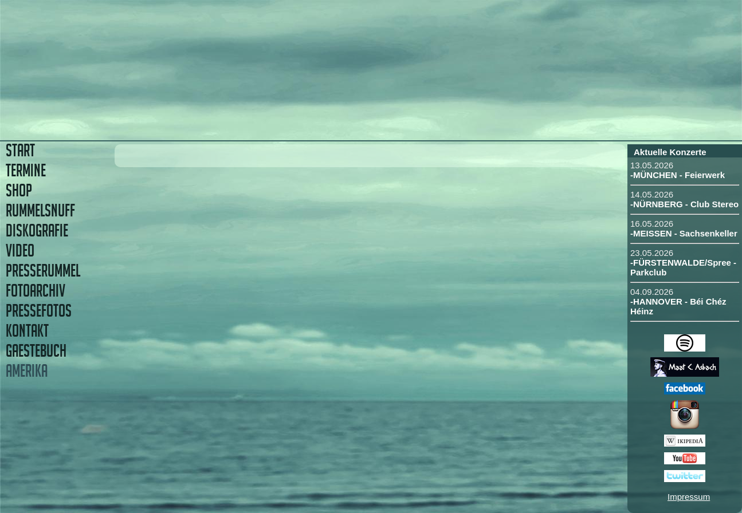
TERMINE (26, 170)
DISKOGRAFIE (37, 230)
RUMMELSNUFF (40, 210)
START (20, 150)
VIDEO (20, 250)
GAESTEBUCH (36, 350)
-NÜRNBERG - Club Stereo (684, 204)
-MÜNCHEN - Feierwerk (677, 175)
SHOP (19, 190)
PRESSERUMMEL (43, 270)
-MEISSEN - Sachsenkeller (683, 233)
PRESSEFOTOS (39, 310)
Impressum (689, 497)
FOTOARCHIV (35, 290)
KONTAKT (27, 330)
